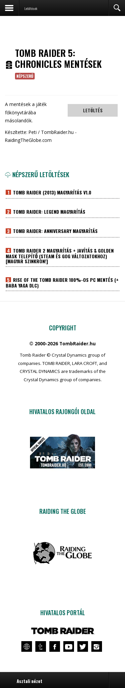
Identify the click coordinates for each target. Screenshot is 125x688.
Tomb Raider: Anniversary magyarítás (55, 231)
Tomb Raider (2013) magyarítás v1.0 (51, 193)
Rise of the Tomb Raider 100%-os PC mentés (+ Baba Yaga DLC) (62, 283)
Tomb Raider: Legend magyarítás (48, 212)
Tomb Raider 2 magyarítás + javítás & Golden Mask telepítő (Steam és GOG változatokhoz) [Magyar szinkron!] (60, 256)
